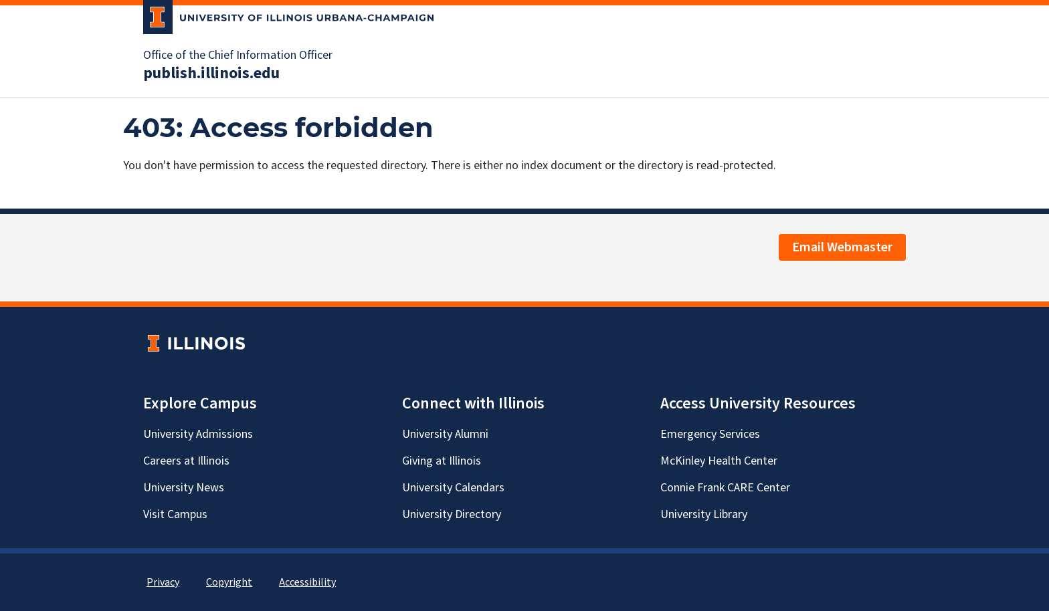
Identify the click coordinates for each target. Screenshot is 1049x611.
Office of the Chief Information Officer (237, 55)
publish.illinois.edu (211, 74)
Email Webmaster (842, 247)
